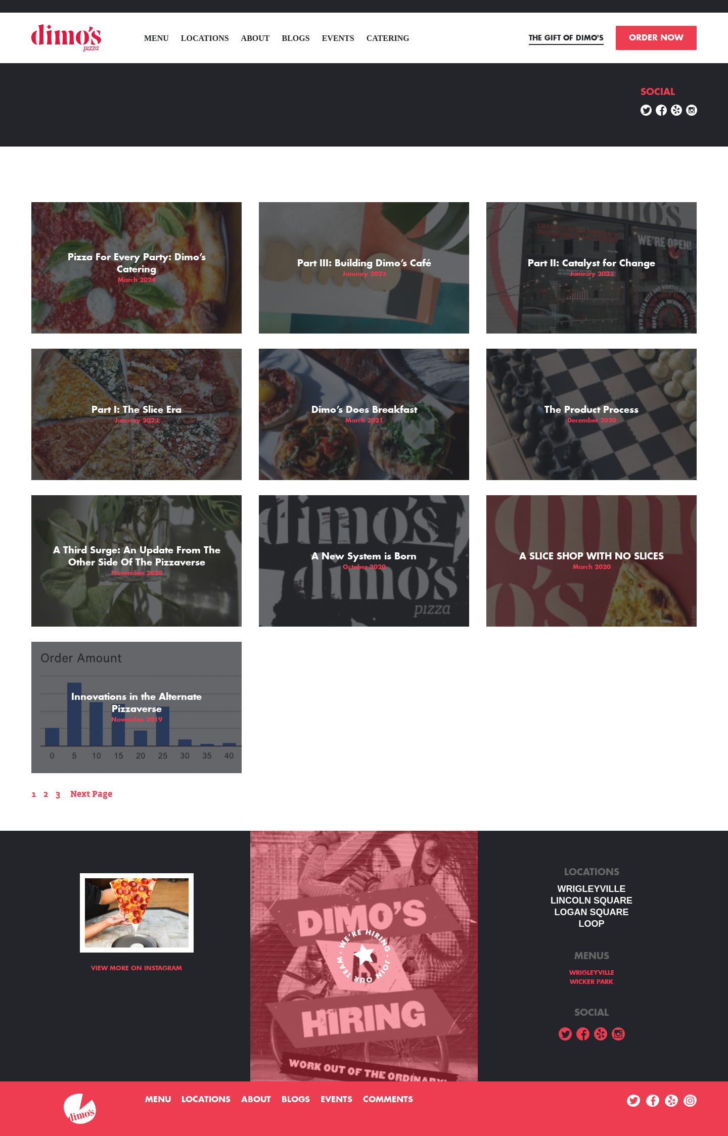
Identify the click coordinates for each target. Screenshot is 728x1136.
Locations (205, 38)
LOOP (591, 924)
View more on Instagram (136, 968)
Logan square (591, 912)
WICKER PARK (591, 982)
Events (338, 38)
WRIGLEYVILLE (592, 889)
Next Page (91, 794)
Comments (388, 1100)
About (255, 38)
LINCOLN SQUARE (591, 900)
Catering (388, 38)
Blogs (296, 38)
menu (156, 38)
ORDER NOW (656, 38)
